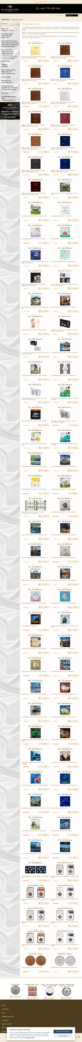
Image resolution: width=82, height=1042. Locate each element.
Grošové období (6, 77)
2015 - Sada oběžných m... (35, 567)
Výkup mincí (5, 28)
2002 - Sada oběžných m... (65, 157)
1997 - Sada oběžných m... (35, 840)
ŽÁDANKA (41, 106)
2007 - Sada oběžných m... (35, 134)
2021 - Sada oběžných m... (35, 111)
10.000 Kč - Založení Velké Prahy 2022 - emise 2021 (66, 985)
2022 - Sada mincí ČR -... (65, 316)
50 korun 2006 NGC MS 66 (35, 885)
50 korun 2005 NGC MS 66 (65, 885)
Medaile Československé (8, 46)
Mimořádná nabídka (7, 34)
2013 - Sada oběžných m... (35, 612)
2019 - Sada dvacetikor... (36, 498)
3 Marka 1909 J (15, 984)
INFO (47, 60)
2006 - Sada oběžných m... (65, 134)
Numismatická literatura (8, 100)
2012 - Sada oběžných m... (35, 635)
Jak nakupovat (5, 1020)
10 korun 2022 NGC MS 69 (65, 908)
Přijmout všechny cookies (63, 1031)
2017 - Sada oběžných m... (35, 521)
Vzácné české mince (9, 58)
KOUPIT (42, 60)
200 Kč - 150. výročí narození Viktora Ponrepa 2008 (49, 985)
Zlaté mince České (7, 50)
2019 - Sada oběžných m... (65, 475)
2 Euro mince (5, 93)
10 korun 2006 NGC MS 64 (35, 931)
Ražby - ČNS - (6, 37)
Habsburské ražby (7, 71)
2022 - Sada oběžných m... (35, 88)
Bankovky (4, 64)
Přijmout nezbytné (63, 1036)
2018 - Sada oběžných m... (65, 498)
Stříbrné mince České (8, 51)
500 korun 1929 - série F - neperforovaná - (32, 985)
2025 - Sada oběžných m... (65, 180)
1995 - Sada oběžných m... (65, 840)
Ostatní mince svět (7, 82)
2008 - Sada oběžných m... (65, 680)
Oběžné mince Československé (10, 44)
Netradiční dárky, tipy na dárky (9, 97)
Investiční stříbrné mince (8, 89)
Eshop (3, 1005)
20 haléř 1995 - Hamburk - (65, 954)
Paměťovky (5, 66)
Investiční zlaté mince (8, 86)
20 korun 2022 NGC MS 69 (35, 908)
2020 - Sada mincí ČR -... (65, 407)
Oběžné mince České (7, 53)
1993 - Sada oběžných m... (35, 863)
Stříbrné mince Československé (10, 42)
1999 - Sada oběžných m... (35, 817)
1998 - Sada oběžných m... (35, 180)
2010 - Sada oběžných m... (65, 658)
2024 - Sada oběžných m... (35, 43)
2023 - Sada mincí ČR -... (35, 271)
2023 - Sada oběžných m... (35, 66)
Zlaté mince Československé (9, 41)
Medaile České (6, 61)
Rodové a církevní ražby (8, 73)
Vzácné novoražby (7, 35)
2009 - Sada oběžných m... (65, 111)
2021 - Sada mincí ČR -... (35, 384)
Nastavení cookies (30, 1037)
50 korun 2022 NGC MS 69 (65, 863)
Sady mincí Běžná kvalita (10, 57)
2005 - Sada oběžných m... (65, 749)
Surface (76, 1036)
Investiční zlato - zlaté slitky (9, 87)
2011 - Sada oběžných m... (65, 635)
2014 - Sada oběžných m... (65, 589)
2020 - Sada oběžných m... (35, 430)
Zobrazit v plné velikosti (41, 2)
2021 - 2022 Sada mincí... (35, 339)
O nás (3, 1012)
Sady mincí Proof (8, 55)
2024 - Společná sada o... (36, 248)
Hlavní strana (5, 19)
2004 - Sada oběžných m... (35, 157)
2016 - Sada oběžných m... (35, 544)
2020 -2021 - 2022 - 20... (65, 271)
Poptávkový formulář (7, 1024)
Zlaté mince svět (6, 80)
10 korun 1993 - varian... (35, 954)
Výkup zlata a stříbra (7, 30)
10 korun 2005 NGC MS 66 (65, 931)
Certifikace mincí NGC (8, 1016)
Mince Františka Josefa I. (9, 70)
